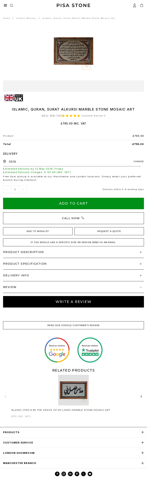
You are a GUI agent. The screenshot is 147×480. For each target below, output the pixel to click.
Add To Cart (73, 203)
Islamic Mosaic (26, 18)
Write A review (73, 302)
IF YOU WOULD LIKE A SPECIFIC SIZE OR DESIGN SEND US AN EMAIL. (73, 242)
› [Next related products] (141, 396)
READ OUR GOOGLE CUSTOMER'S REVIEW (73, 325)
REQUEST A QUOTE (109, 231)
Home (6, 18)
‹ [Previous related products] (6, 396)
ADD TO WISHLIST (38, 231)
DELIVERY (10, 153)
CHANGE (139, 161)
